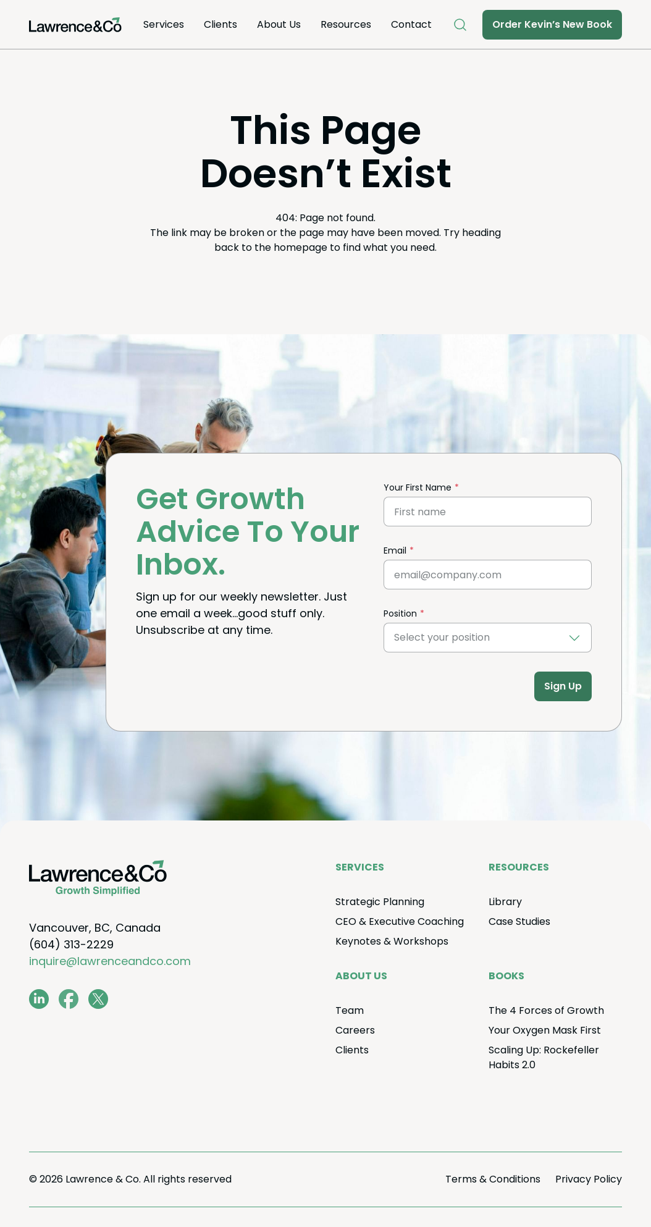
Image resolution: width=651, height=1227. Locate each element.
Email (395, 550)
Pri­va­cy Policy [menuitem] (588, 1179)
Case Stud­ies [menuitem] (519, 921)
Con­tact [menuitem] (411, 24)
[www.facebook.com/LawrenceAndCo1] (68, 999)
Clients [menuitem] (220, 24)
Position (400, 613)
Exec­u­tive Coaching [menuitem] (399, 921)
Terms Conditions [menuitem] (492, 1179)
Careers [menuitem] (355, 1030)
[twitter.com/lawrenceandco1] (98, 999)
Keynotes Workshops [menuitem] (391, 941)
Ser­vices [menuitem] (163, 24)
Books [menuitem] (506, 976)
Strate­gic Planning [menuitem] (379, 902)
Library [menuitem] (505, 902)
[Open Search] (460, 24)
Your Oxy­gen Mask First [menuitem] (545, 1030)
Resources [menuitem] (346, 24)
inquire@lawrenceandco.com (110, 961)
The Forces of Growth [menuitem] (546, 1010)
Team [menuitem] (349, 1010)
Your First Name (418, 487)
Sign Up (563, 686)
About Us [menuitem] (279, 24)
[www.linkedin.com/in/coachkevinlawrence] (39, 999)
